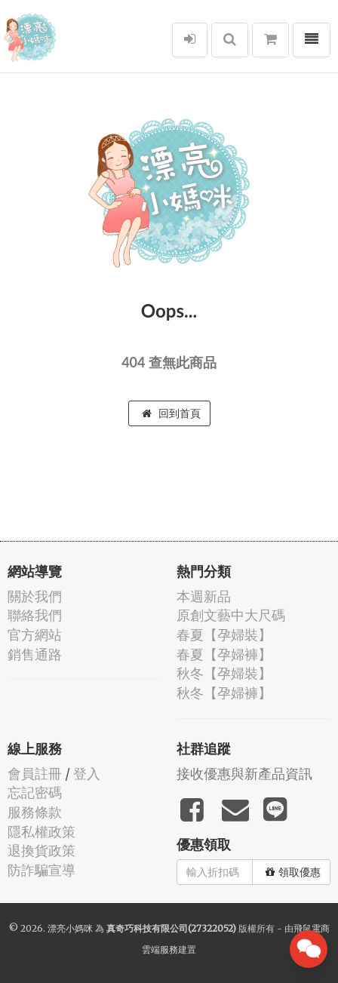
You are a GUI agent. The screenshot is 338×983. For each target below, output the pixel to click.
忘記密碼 (35, 792)
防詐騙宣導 (41, 870)
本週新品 (204, 596)
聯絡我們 (35, 615)
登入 (86, 773)
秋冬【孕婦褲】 (224, 693)
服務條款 (35, 812)
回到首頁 (171, 413)
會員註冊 (35, 773)
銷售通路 (35, 654)
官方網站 (35, 635)
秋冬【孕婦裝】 (224, 673)
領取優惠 (293, 872)
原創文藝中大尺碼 (231, 615)
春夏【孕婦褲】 (224, 654)
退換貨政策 (41, 850)
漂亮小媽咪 (70, 928)
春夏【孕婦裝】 (224, 635)
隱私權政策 (41, 831)
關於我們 (35, 596)
